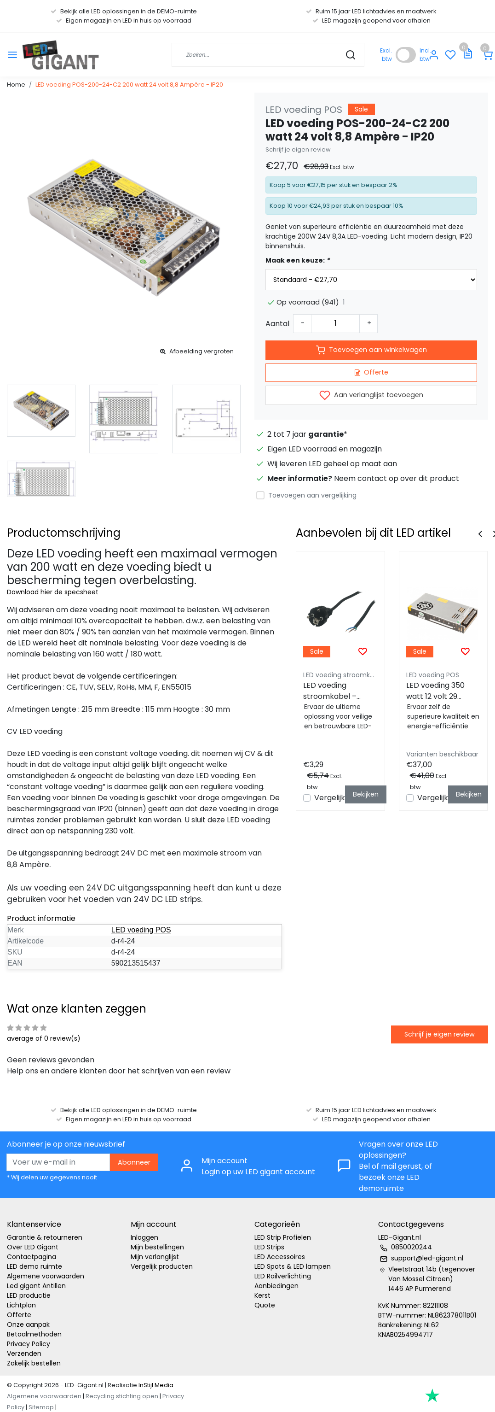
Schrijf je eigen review (298, 149)
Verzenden (24, 1353)
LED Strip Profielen (282, 1237)
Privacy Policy (28, 1343)
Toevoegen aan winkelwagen (371, 350)
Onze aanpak (28, 1324)
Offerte (371, 372)
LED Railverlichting (282, 1276)
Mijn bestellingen (157, 1247)
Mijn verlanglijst (155, 1256)
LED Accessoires (279, 1256)
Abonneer (134, 1162)
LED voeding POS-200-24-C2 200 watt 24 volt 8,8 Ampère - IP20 (129, 84)
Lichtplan (21, 1305)
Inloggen (144, 1237)
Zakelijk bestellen (34, 1363)
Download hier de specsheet (52, 592)
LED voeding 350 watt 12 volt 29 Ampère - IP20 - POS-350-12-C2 (435, 691)
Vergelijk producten (162, 1266)
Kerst (262, 1295)
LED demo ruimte (34, 1266)
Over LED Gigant (32, 1247)
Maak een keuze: (297, 260)
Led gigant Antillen (36, 1285)
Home (16, 84)
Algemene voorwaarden (45, 1276)
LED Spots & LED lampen (292, 1266)
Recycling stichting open (122, 1396)
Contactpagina (31, 1256)
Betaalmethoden (34, 1334)
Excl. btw (386, 55)
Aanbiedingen (276, 1285)
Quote (264, 1305)
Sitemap (41, 1407)
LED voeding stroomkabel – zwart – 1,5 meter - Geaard (337, 691)
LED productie (29, 1295)
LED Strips (269, 1247)
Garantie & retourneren (44, 1237)
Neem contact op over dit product (396, 478)
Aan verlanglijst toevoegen (371, 395)
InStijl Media (155, 1385)
